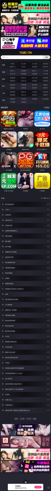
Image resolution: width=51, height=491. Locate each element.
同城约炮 (12, 99)
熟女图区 (34, 88)
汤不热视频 (45, 99)
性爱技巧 (45, 95)
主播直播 (34, 74)
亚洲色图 (23, 85)
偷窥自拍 (12, 85)
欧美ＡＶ (34, 71)
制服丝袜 (12, 81)
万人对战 (34, 64)
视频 (3, 72)
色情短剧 (23, 102)
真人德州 (23, 64)
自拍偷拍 (23, 71)
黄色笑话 (34, 95)
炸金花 (23, 67)
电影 (3, 79)
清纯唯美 (23, 88)
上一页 (22, 419)
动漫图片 (45, 85)
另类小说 (23, 95)
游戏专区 (45, 64)
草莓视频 (34, 99)
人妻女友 (34, 92)
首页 (16, 419)
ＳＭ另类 (45, 74)
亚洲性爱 (12, 78)
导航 (3, 100)
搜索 (46, 57)
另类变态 (45, 81)
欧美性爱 (45, 78)
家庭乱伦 (23, 92)
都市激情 (12, 92)
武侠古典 (45, 92)
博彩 (3, 65)
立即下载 (37, 487)
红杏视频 (12, 102)
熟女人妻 (12, 74)
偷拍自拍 (23, 78)
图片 (3, 86)
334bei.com (25, 52)
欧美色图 (34, 85)
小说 (3, 93)
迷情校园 (12, 95)
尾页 (34, 419)
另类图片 (45, 88)
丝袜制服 (23, 74)
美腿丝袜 (12, 88)
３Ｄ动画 (45, 71)
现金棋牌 (34, 67)
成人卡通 (34, 78)
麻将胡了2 (12, 67)
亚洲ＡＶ (12, 71)
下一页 (29, 419)
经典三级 (23, 81)
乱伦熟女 (34, 81)
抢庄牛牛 (45, 67)
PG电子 (13, 64)
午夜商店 (23, 99)
